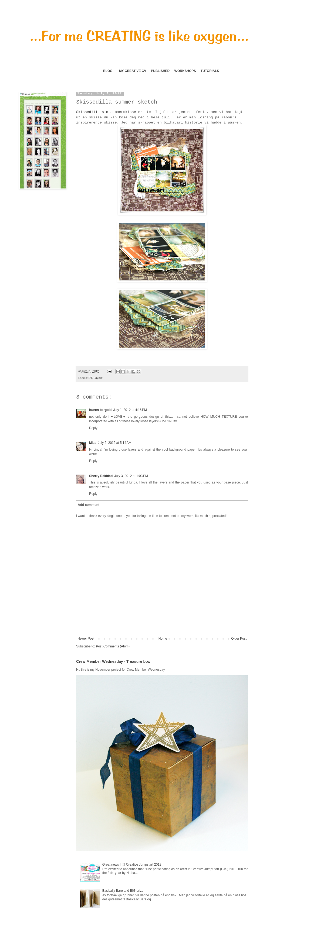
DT (90, 377)
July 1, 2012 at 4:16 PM (130, 410)
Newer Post (85, 638)
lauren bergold (100, 410)
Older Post (239, 638)
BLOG (108, 71)
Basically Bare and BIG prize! (123, 891)
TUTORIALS (210, 71)
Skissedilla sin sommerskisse (106, 112)
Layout (98, 377)
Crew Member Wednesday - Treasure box (113, 661)
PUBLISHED (160, 71)
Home (162, 638)
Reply (93, 428)
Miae (92, 443)
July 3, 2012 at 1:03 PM (131, 476)
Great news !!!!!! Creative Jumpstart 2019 (131, 864)
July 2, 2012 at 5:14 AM (114, 443)
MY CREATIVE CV (132, 71)
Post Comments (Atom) (113, 646)
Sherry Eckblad (101, 476)
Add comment (88, 505)
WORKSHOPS (185, 71)
